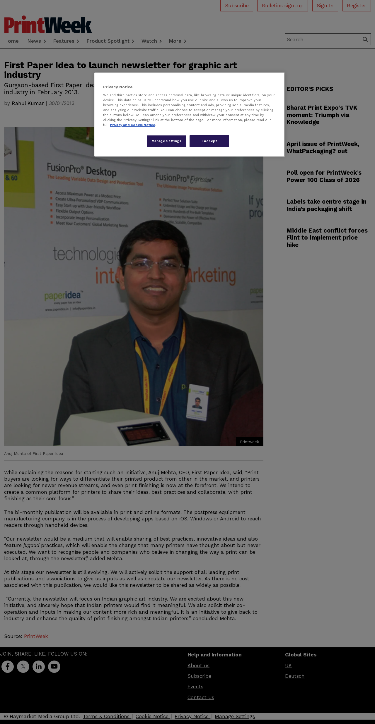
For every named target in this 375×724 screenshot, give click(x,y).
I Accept (209, 141)
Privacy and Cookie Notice (132, 125)
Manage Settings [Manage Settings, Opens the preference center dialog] (166, 141)
